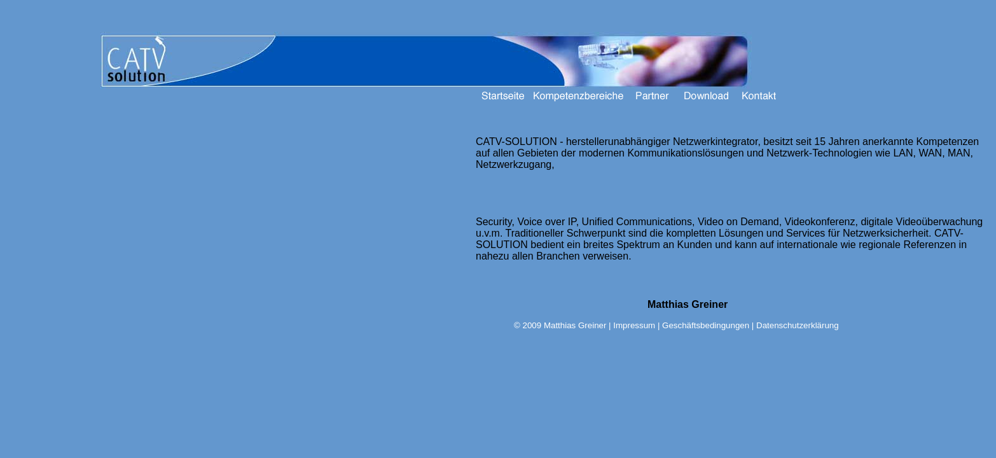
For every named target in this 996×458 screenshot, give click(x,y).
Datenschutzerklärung (797, 325)
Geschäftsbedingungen (705, 325)
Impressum (634, 325)
